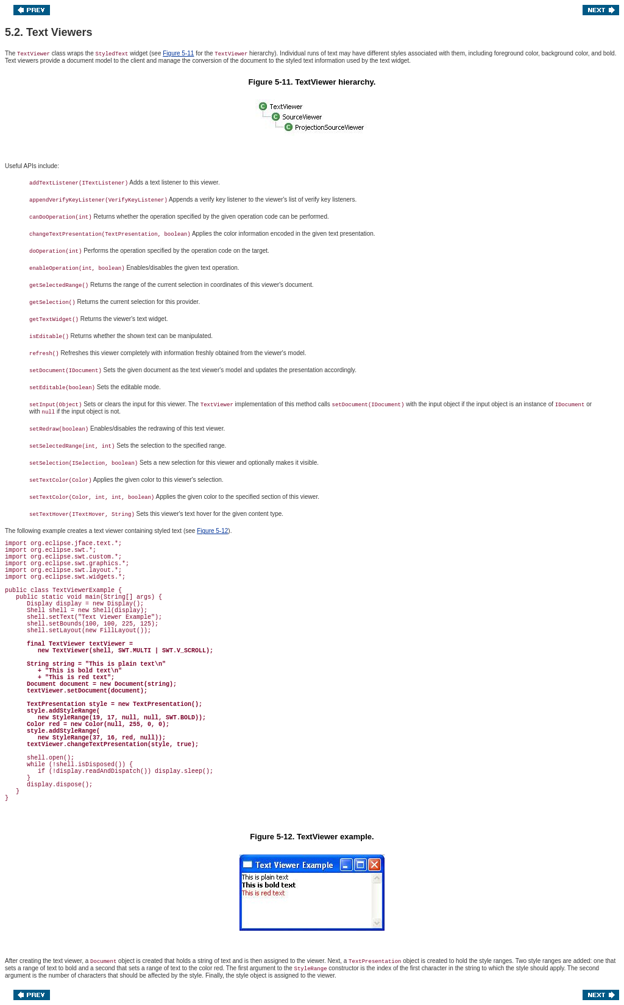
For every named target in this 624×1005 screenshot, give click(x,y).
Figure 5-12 (212, 530)
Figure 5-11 (178, 53)
